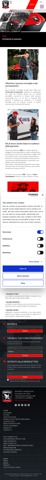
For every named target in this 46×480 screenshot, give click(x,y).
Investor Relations (11, 423)
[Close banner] (42, 195)
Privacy (6, 465)
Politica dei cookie (11, 467)
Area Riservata (9, 441)
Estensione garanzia (12, 450)
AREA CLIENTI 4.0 (9, 443)
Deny (23, 283)
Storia (6, 415)
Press (5, 461)
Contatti (7, 430)
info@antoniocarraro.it (22, 400)
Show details (34, 262)
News (5, 459)
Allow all (23, 269)
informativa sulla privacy (33, 379)
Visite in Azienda (10, 426)
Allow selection (23, 276)
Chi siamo (7, 413)
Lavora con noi (10, 452)
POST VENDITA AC (10, 437)
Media (5, 463)
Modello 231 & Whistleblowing (16, 419)
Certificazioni (9, 417)
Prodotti (7, 428)
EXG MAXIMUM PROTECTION (14, 439)
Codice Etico (9, 421)
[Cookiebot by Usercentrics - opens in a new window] (28, 194)
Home (5, 410)
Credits (35, 475)
